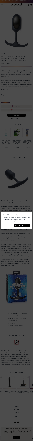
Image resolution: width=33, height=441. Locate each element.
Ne (27, 225)
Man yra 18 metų (19, 225)
